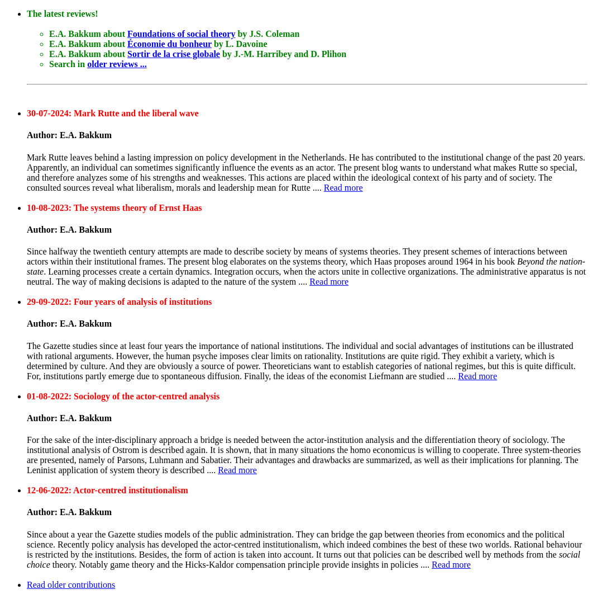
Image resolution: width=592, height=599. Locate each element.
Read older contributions (71, 584)
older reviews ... (117, 64)
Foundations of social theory (181, 34)
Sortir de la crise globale (173, 54)
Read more (343, 187)
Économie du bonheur (169, 44)
